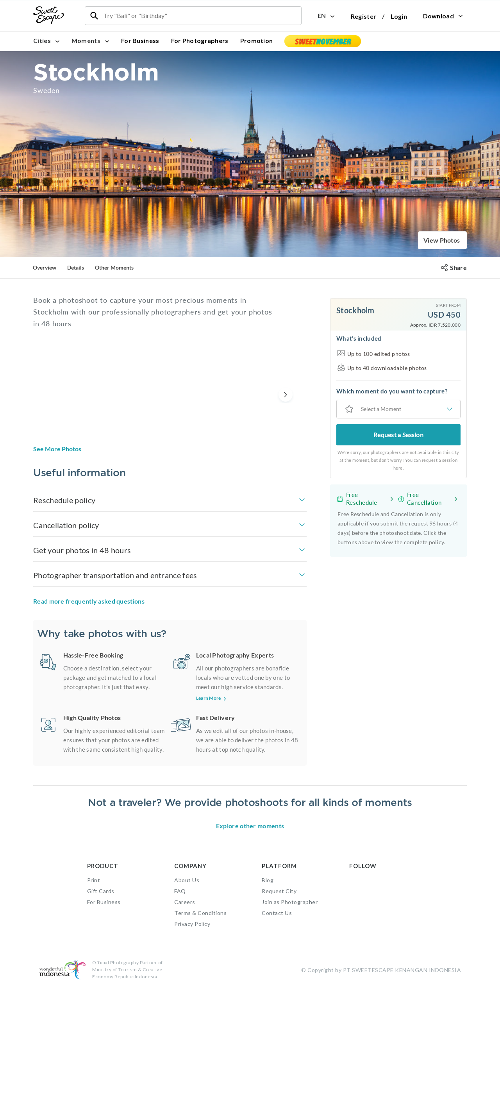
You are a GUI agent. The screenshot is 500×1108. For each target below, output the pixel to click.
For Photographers (200, 40)
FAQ (180, 1010)
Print (93, 999)
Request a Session (398, 434)
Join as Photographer (290, 1021)
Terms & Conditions (200, 1032)
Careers (184, 1021)
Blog (267, 999)
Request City (279, 1010)
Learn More (212, 698)
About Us (186, 999)
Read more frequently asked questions (89, 601)
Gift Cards (100, 1010)
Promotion (256, 40)
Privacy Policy (192, 1043)
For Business (140, 40)
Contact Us (277, 1032)
